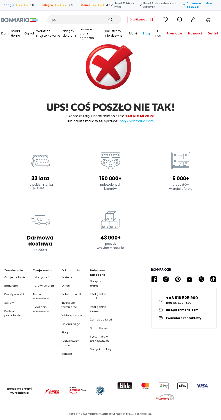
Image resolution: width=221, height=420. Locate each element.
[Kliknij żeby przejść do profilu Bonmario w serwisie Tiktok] (213, 279)
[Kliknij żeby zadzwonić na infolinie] (184, 300)
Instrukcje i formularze (69, 305)
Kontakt (67, 354)
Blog (65, 332)
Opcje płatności (15, 277)
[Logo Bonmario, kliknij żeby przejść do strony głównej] (19, 19)
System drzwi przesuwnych (99, 338)
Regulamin (11, 286)
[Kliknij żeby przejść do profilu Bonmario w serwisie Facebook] (154, 279)
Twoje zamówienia (41, 296)
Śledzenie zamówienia (41, 309)
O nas (66, 286)
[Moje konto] (193, 19)
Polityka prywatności (13, 313)
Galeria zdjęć (71, 324)
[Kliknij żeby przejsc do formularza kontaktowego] (184, 318)
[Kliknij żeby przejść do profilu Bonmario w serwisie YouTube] (189, 279)
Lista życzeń (41, 277)
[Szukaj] (110, 19)
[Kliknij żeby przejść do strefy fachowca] (141, 19)
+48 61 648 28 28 (140, 116)
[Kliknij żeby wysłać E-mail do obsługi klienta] (184, 310)
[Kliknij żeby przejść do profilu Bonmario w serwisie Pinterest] (178, 279)
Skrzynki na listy (100, 349)
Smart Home (99, 328)
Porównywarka (43, 286)
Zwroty (9, 303)
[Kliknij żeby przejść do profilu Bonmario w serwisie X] (201, 279)
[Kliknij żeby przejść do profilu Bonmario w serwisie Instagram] (166, 279)
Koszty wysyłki (14, 294)
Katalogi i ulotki (72, 294)
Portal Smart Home (70, 343)
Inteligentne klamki (98, 309)
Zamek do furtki (101, 319)
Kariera (67, 277)
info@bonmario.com (136, 121)
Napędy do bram (98, 283)
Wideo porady (72, 315)
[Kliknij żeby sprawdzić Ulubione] (165, 19)
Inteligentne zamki (98, 296)
